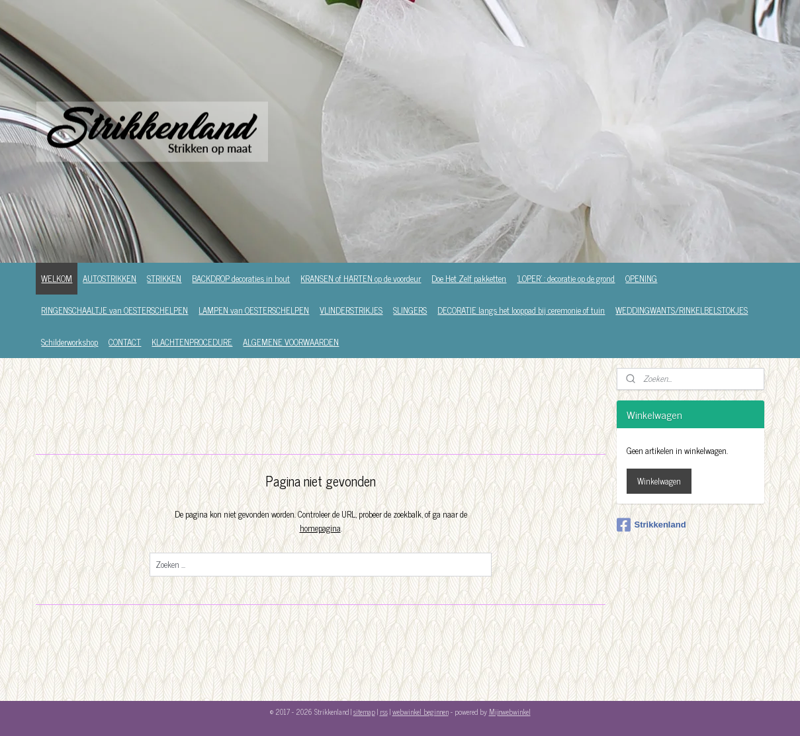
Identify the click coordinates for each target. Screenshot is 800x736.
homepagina (320, 528)
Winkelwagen (659, 481)
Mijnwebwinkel (510, 711)
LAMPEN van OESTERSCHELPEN (254, 310)
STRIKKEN (164, 278)
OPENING (641, 278)
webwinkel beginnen (420, 711)
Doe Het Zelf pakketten (468, 278)
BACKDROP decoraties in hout (241, 278)
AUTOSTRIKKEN (109, 278)
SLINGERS (410, 310)
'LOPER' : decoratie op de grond (566, 278)
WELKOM (56, 278)
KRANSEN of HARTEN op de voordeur (360, 278)
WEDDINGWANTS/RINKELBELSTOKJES (681, 310)
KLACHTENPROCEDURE (192, 342)
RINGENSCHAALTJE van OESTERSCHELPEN (114, 310)
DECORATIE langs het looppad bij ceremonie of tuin (521, 310)
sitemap (364, 711)
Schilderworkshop (69, 342)
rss (384, 711)
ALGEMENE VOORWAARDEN (291, 342)
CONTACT (125, 342)
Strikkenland (651, 525)
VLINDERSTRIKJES (351, 310)
